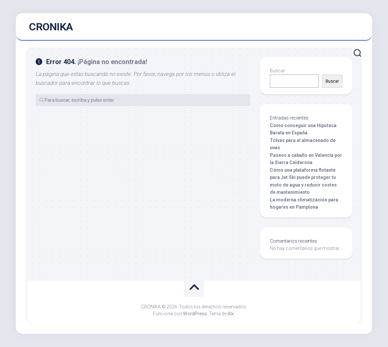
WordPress (195, 313)
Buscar (277, 70)
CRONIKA (51, 26)
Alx (231, 313)
